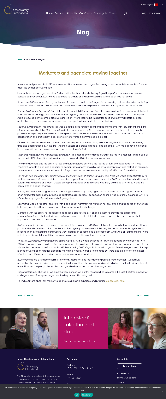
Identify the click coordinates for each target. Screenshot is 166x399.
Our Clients (85, 13)
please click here (115, 280)
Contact (113, 13)
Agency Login (129, 366)
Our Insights (100, 13)
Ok (77, 395)
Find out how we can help (79, 341)
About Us (72, 13)
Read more (87, 395)
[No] (162, 391)
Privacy (120, 382)
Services (59, 13)
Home (49, 13)
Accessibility (123, 373)
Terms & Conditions (126, 378)
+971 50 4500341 (152, 13)
